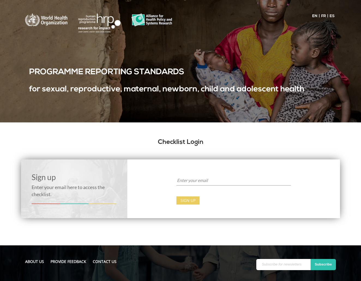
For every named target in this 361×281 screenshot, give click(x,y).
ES (332, 16)
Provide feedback (68, 261)
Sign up (187, 200)
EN (314, 16)
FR (323, 16)
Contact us (104, 261)
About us (34, 261)
